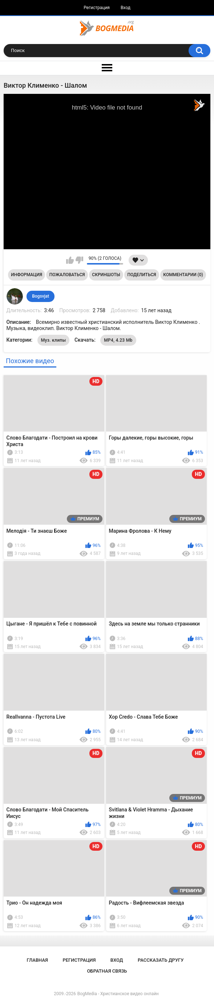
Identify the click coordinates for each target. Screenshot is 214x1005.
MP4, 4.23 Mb (118, 340)
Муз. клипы (53, 340)
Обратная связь (107, 971)
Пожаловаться (67, 274)
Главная (37, 960)
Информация (26, 274)
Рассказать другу (161, 960)
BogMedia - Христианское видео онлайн (118, 993)
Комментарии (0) (183, 274)
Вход (125, 7)
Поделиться (141, 274)
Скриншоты (106, 274)
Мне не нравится (79, 260)
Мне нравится (70, 260)
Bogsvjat (40, 296)
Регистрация (97, 7)
